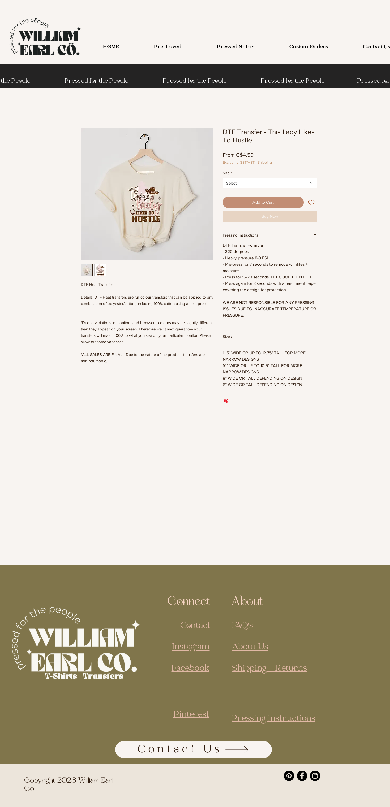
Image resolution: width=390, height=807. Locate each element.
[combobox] (270, 183)
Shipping (265, 162)
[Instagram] (315, 776)
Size (227, 173)
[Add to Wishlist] (311, 202)
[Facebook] (302, 776)
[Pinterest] (289, 776)
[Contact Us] (193, 749)
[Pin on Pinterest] (226, 401)
